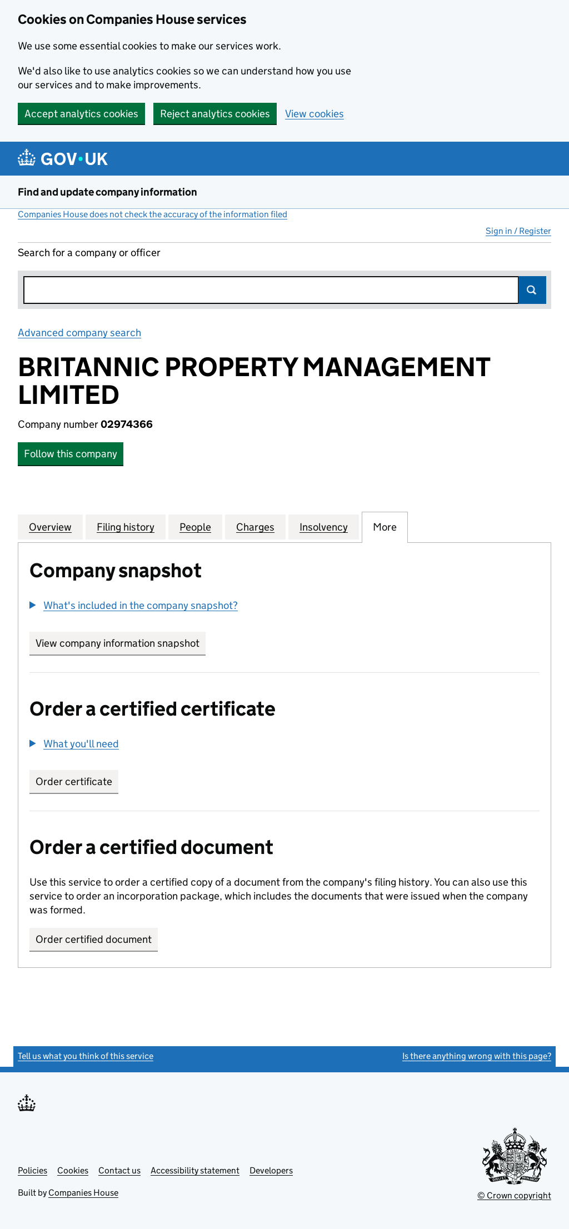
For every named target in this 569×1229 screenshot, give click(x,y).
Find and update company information (107, 192)
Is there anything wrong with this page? (476, 1056)
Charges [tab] (255, 526)
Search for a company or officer (89, 252)
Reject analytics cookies (215, 113)
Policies (32, 1170)
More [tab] (385, 526)
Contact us (119, 1170)
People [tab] (195, 526)
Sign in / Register (518, 231)
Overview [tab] (50, 526)
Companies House (83, 1192)
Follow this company (70, 453)
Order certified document (94, 939)
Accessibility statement (195, 1170)
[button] (133, 605)
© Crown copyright (514, 1195)
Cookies (72, 1170)
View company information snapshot (121, 643)
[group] (284, 606)
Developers (271, 1170)
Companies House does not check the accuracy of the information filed (152, 214)
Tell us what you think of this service (85, 1056)
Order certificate (74, 781)
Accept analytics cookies (81, 113)
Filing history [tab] (125, 526)
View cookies (314, 113)
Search (532, 290)
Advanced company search (79, 332)
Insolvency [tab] (324, 526)
